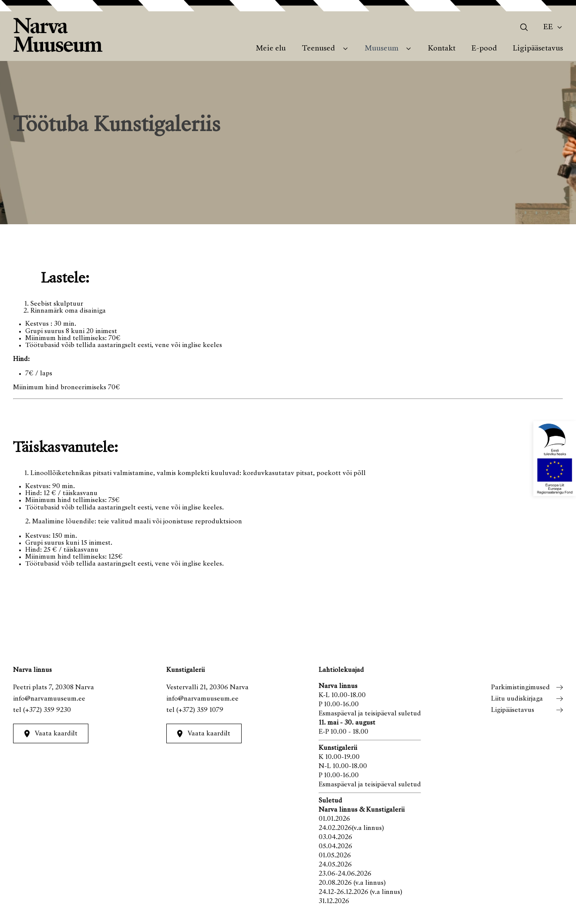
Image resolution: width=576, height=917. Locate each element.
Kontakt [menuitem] (441, 48)
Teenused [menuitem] (318, 48)
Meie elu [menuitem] (271, 48)
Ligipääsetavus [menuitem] (538, 48)
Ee (548, 27)
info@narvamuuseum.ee (49, 699)
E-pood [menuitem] (484, 48)
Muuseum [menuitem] (381, 48)
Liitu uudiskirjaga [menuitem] (517, 699)
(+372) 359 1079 (199, 710)
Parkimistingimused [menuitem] (520, 687)
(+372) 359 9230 (47, 710)
